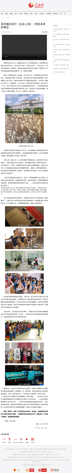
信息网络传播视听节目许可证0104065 (11, 460)
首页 (2, 13)
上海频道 (7, 17)
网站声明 (50, 449)
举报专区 (55, 13)
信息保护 (59, 449)
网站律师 (55, 449)
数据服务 (45, 449)
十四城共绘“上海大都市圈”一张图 (61, 65)
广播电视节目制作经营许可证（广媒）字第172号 (53, 457)
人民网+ (9, 440)
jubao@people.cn (49, 451)
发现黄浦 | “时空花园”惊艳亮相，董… (62, 68)
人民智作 (32, 440)
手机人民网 (15, 440)
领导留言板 (21, 440)
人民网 (2, 17)
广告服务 (31, 449)
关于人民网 (16, 449)
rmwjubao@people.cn (55, 454)
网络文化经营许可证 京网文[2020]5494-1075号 (30, 460)
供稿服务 (40, 449)
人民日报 (3, 440)
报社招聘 (21, 449)
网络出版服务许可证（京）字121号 (48, 460)
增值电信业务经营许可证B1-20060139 (34, 457)
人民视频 (26, 440)
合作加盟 (36, 449)
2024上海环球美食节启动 (59, 72)
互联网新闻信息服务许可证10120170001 (16, 457)
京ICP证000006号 (60, 460)
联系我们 (64, 449)
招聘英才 (26, 449)
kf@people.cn (23, 454)
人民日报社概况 (9, 449)
